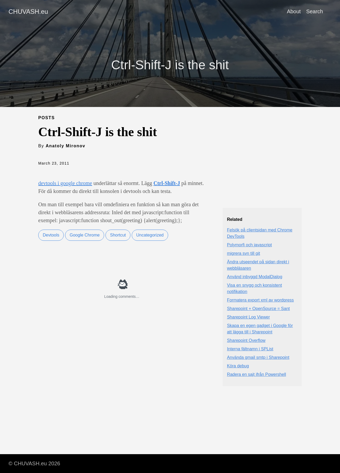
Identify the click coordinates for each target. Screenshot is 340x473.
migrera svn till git (243, 253)
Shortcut (118, 235)
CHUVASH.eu (28, 11)
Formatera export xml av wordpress (260, 300)
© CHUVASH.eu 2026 (34, 463)
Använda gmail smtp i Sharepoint (258, 357)
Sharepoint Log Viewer (248, 317)
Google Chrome (85, 235)
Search (314, 11)
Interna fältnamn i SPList (250, 349)
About (294, 11)
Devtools (51, 235)
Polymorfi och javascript (249, 245)
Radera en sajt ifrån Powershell (256, 374)
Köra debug (238, 366)
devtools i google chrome (65, 183)
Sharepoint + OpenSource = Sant (258, 308)
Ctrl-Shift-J (167, 183)
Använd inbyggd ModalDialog (254, 276)
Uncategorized (150, 235)
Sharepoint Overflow (246, 340)
